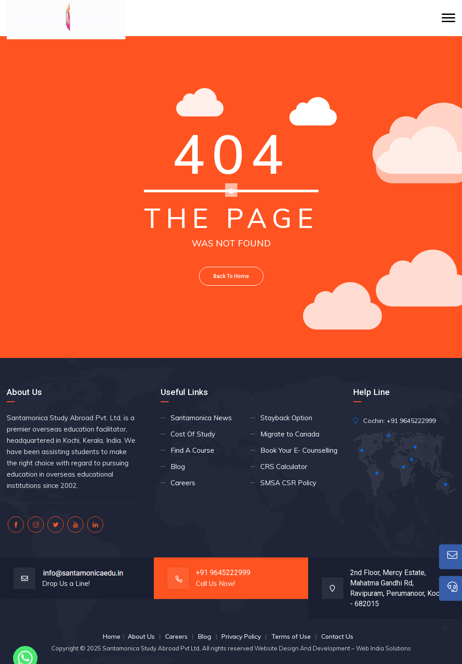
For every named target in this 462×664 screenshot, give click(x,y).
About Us (141, 636)
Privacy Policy (241, 636)
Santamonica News (201, 417)
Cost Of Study (193, 434)
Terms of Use (291, 636)
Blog (178, 466)
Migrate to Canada (289, 434)
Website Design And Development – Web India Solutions (332, 648)
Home (111, 636)
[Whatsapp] (25, 640)
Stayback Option (286, 417)
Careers (183, 482)
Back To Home (231, 276)
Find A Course (192, 450)
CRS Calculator (283, 466)
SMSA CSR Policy (288, 482)
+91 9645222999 (411, 421)
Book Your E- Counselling (298, 450)
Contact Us (337, 636)
